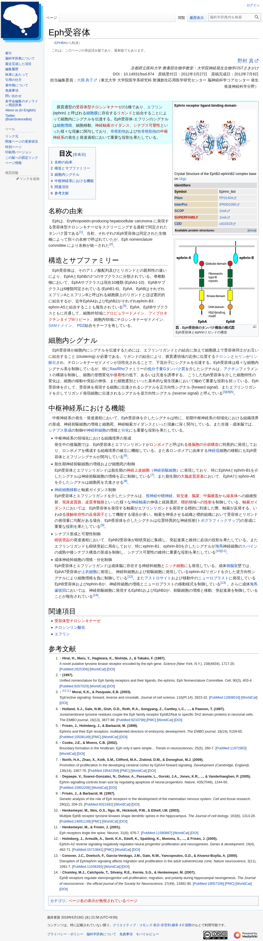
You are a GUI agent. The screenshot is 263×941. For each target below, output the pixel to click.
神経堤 (213, 450)
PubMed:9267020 (74, 686)
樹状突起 (62, 540)
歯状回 (60, 590)
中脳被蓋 (211, 496)
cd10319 (225, 224)
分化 (125, 430)
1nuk (223, 211)
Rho (121, 369)
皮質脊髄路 (94, 502)
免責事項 (126, 934)
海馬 (219, 546)
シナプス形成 (60, 430)
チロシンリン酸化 (70, 627)
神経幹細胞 (96, 430)
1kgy (182, 179)
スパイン (250, 546)
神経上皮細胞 (138, 470)
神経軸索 (139, 502)
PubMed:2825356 (74, 669)
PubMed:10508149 (75, 737)
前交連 (182, 496)
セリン (240, 356)
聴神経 (167, 496)
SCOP (179, 211)
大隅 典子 (85, 80)
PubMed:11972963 (230, 748)
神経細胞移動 (66, 489)
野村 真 (246, 61)
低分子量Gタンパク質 (166, 369)
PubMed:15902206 (75, 788)
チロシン (223, 356)
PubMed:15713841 (87, 850)
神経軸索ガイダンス (112, 125)
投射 (208, 502)
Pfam (179, 198)
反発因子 (96, 514)
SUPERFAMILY (186, 217)
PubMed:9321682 (98, 804)
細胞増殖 (64, 125)
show (251, 230)
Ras (113, 369)
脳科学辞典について (101, 934)
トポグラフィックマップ (218, 520)
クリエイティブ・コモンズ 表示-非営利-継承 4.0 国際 (152, 925)
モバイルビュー (147, 934)
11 (223, 550)
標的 (185, 502)
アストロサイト (157, 578)
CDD (178, 224)
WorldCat (98, 669)
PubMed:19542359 (103, 771)
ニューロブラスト (213, 578)
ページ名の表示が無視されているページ (103, 901)
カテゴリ (57, 901)
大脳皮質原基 (192, 476)
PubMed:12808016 (224, 697)
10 (218, 550)
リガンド (124, 113)
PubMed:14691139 (75, 821)
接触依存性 (75, 514)
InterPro (181, 204)
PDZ (81, 325)
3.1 (69, 690)
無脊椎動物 (146, 131)
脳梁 (195, 496)
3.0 (64, 690)
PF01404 (226, 198)
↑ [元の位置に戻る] (60, 658)
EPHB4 (60, 42)
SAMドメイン (60, 325)
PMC (151, 720)
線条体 (232, 496)
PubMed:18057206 (208, 884)
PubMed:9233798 (130, 720)
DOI (111, 669)
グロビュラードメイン (125, 313)
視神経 (151, 496)
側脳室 (232, 565)
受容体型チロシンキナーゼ (99, 107)
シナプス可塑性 (146, 125)
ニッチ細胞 (174, 565)
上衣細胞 (89, 571)
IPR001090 (227, 204)
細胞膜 (92, 113)
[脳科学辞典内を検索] (234, 17)
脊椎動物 (118, 131)
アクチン (231, 369)
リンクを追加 (29, 179)
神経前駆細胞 (164, 470)
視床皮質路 (71, 502)
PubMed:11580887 (156, 833)
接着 (117, 375)
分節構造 (211, 444)
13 (223, 583)
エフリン (154, 107)
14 (95, 595)
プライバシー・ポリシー (65, 934)
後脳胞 (193, 444)
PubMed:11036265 (87, 867)
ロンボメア (159, 444)
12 (130, 576)
